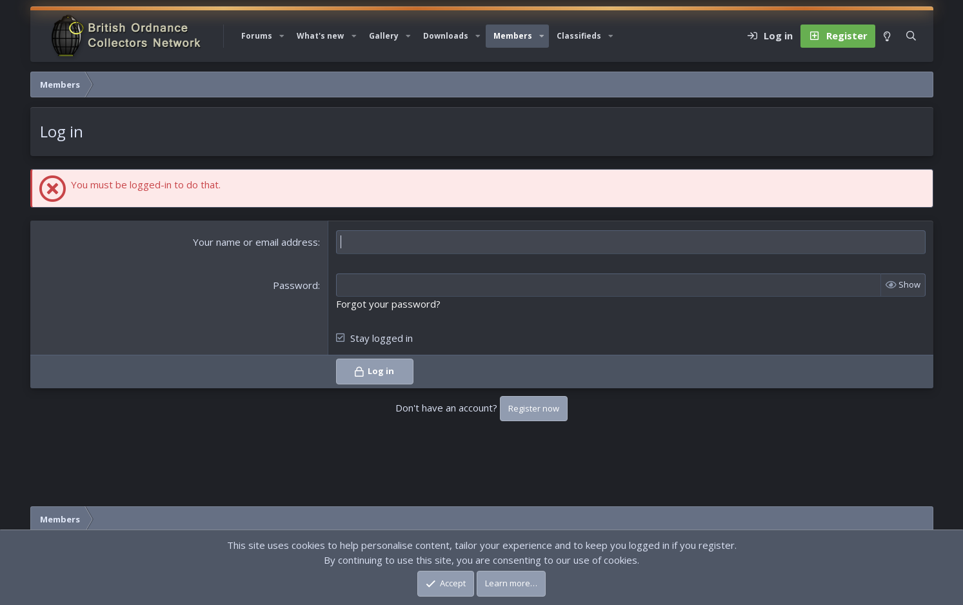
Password (295, 285)
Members (512, 35)
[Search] (911, 36)
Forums (256, 35)
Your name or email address (255, 241)
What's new (320, 35)
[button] (282, 36)
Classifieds (579, 35)
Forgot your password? (388, 303)
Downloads (445, 35)
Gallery (384, 35)
